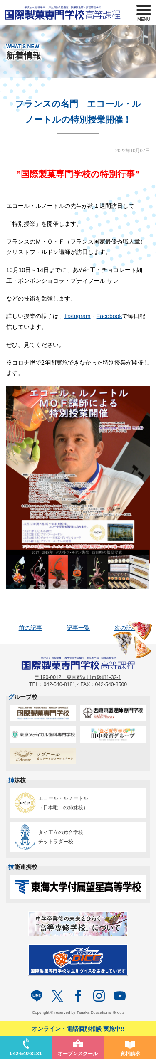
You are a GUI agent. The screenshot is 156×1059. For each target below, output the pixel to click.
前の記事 (30, 628)
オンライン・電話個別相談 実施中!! (78, 1028)
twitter (57, 995)
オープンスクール (78, 1054)
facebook (78, 995)
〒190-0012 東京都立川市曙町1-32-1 (78, 677)
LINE (36, 995)
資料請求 (130, 1054)
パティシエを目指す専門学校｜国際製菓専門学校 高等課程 (65, 12)
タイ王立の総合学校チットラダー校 (47, 837)
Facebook (109, 316)
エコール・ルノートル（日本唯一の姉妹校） (50, 803)
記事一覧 (78, 628)
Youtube (119, 995)
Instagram (77, 316)
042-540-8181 (26, 1054)
